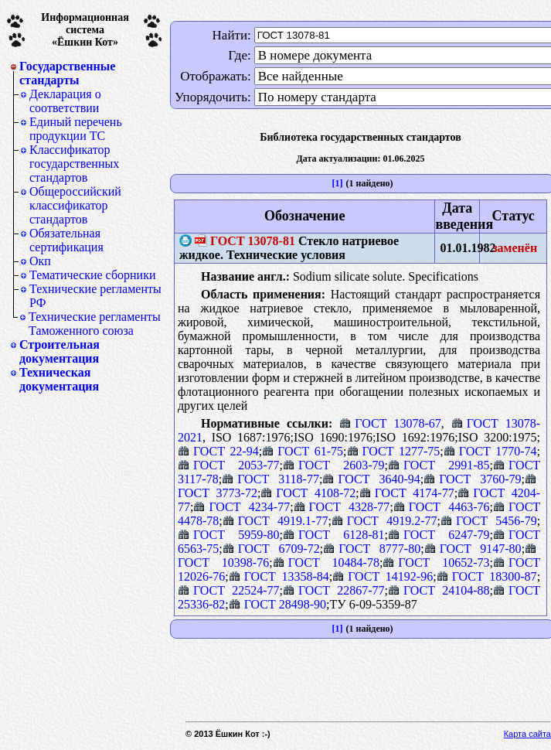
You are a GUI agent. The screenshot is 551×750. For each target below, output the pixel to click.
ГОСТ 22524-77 (229, 590)
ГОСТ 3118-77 (270, 479)
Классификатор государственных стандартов (74, 163)
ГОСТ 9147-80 (473, 548)
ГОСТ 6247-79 (439, 534)
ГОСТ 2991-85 (439, 465)
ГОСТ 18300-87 (487, 576)
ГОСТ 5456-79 (488, 520)
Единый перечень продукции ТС (75, 128)
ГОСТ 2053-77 (229, 465)
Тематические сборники (92, 274)
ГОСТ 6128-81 (334, 534)
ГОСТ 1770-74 (490, 451)
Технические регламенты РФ (95, 295)
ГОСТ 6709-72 (271, 548)
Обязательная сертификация (66, 240)
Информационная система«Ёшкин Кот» (85, 30)
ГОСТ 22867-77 (334, 590)
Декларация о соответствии (65, 100)
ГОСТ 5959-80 (229, 534)
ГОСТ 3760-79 (472, 479)
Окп (40, 261)
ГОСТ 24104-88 (439, 590)
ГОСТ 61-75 (302, 451)
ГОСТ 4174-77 (406, 492)
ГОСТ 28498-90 (277, 604)
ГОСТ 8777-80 (371, 548)
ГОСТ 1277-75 (393, 451)
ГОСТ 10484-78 (326, 562)
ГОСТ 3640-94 (371, 479)
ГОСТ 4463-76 (441, 506)
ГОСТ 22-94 (218, 451)
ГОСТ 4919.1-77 (275, 520)
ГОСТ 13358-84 (279, 576)
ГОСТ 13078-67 (389, 423)
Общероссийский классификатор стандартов (75, 205)
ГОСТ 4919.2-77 (384, 520)
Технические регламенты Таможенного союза (95, 323)
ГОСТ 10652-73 (436, 562)
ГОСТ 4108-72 (307, 492)
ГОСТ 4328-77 (342, 506)
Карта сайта (527, 733)
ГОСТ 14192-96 (382, 576)
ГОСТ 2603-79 (334, 465)
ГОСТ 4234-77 (241, 506)
